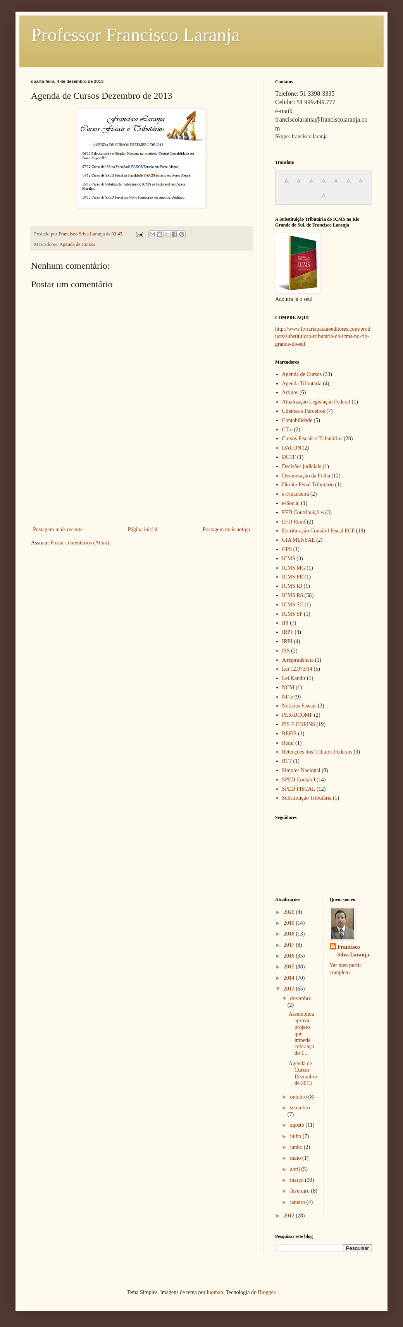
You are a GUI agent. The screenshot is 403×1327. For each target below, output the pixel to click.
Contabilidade (297, 420)
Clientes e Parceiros (303, 411)
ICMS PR (292, 577)
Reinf (288, 743)
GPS (287, 549)
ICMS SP (292, 614)
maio (296, 1158)
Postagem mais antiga (226, 529)
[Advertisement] (141, 491)
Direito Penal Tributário (308, 485)
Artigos (290, 392)
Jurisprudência (298, 660)
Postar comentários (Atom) (79, 543)
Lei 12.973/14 (297, 669)
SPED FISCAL (298, 789)
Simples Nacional (301, 770)
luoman (215, 1292)
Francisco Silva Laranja (353, 951)
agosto (297, 1125)
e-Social (291, 503)
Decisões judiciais (301, 466)
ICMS (288, 558)
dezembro (300, 998)
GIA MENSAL (298, 540)
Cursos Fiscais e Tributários (312, 438)
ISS (286, 651)
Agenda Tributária (302, 383)
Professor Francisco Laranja (135, 34)
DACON (291, 448)
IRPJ (287, 641)
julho (296, 1136)
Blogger (266, 1292)
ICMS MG (293, 568)
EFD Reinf (294, 522)
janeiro (298, 1202)
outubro (299, 1097)
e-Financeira (295, 494)
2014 (290, 978)
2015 (290, 967)
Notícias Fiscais (299, 706)
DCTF (289, 457)
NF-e (287, 697)
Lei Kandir (294, 678)
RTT (287, 761)
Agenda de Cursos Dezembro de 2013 (303, 1073)
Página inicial (143, 529)
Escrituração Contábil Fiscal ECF (318, 531)
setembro (300, 1108)
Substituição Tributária (307, 798)
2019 (290, 923)
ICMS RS (292, 595)
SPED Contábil (298, 780)
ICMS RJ (292, 586)
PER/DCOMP (297, 715)
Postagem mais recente (58, 529)
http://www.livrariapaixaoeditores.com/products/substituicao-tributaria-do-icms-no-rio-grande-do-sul (322, 336)
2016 (290, 956)
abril (295, 1169)
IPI (285, 623)
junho (296, 1147)
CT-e (287, 430)
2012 (290, 1216)
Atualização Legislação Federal (316, 402)
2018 (290, 934)
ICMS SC (292, 605)
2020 (290, 912)
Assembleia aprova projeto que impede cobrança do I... (301, 1033)
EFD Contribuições (303, 512)
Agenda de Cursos (77, 244)
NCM (288, 687)
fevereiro (300, 1191)
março (297, 1180)
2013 (290, 989)
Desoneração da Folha (306, 476)
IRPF (288, 632)
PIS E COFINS (298, 724)
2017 (290, 945)
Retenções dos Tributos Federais (317, 752)
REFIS (289, 733)
